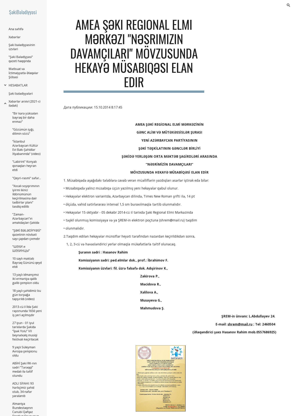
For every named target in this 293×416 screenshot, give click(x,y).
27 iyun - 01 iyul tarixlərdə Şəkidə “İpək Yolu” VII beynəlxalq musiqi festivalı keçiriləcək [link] (25, 331)
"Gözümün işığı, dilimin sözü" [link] (23, 131)
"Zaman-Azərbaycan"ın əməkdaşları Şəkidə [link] (25, 218)
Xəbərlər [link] (15, 37)
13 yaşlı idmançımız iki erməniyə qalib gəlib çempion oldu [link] (25, 279)
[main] (134, 55)
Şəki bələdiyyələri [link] (21, 93)
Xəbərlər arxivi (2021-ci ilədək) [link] (24, 103)
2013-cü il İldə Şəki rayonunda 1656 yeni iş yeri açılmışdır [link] (27, 311)
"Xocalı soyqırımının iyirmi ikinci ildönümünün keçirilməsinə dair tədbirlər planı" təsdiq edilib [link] (25, 196)
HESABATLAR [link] (18, 85)
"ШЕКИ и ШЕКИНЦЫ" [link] (21, 248)
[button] (288, 5)
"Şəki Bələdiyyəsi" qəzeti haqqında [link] (21, 59)
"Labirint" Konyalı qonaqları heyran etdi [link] (24, 166)
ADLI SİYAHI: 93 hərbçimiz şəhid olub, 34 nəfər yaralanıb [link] (23, 389)
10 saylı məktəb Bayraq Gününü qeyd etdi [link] (27, 262)
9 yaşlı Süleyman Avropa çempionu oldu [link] (24, 351)
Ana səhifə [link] (16, 29)
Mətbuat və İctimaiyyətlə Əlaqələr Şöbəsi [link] (23, 73)
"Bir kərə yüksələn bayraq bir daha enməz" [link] (25, 117)
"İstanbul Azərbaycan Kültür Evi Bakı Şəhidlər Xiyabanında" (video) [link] (26, 147)
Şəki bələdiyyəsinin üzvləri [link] (22, 47)
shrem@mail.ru (240, 324)
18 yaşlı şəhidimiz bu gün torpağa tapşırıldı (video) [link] (26, 295)
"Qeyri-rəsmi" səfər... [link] (26, 178)
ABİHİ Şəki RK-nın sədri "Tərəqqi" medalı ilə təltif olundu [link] (24, 369)
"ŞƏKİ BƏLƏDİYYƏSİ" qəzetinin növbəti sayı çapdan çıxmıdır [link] (26, 234)
